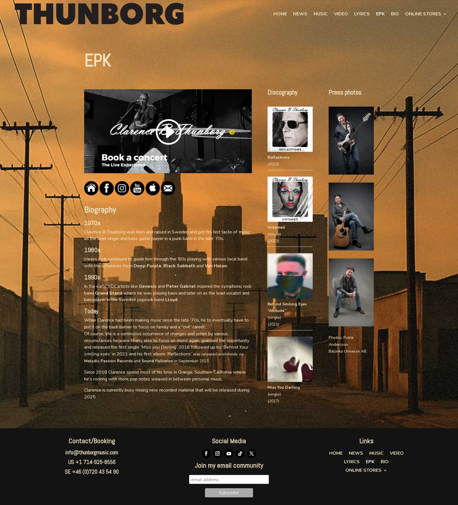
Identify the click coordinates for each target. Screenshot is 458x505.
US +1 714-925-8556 (91, 462)
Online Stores (423, 14)
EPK (380, 14)
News (300, 14)
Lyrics (362, 14)
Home (280, 14)
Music (321, 14)
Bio (395, 14)
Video (341, 14)
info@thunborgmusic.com (91, 452)
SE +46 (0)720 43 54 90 (92, 471)
